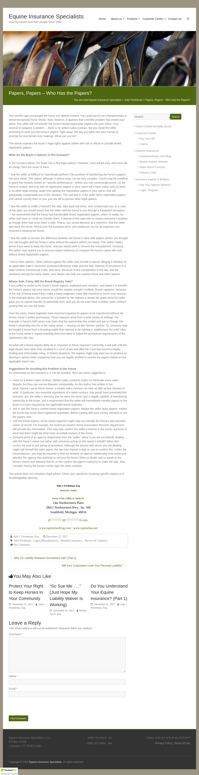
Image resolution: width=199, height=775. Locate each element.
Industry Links (148, 172)
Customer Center (152, 18)
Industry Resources (147, 150)
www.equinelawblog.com (55, 528)
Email (13, 688)
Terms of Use (182, 743)
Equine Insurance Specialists (46, 16)
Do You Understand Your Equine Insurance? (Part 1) (109, 592)
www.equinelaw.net (85, 528)
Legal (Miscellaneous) (45, 540)
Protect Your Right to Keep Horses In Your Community (26, 592)
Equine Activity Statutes (154, 161)
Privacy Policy (163, 743)
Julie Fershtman (22, 540)
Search (175, 116)
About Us (116, 18)
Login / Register (149, 190)
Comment (15, 634)
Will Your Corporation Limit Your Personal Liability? (94, 565)
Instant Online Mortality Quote (153, 126)
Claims (144, 144)
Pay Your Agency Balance (155, 184)
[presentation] (35, 706)
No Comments (22, 544)
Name (13, 676)
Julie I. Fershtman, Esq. (26, 536)
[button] (9, 771)
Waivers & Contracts (96, 540)
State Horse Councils (152, 167)
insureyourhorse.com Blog (155, 156)
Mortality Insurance (71, 540)
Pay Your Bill (147, 138)
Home (102, 18)
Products (132, 18)
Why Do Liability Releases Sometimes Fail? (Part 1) (43, 558)
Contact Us (175, 18)
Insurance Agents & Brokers (152, 179)
